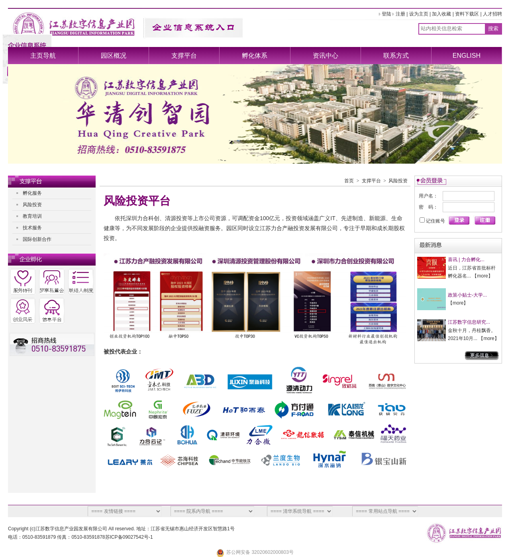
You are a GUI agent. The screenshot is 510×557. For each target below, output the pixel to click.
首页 (349, 181)
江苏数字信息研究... (469, 322)
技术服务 (32, 228)
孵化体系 (254, 55)
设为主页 (418, 14)
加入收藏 (441, 14)
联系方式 (396, 55)
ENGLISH (467, 55)
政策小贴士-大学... (467, 295)
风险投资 (32, 204)
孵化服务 (32, 193)
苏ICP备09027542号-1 (129, 537)
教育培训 (32, 216)
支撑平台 (184, 55)
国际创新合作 (37, 239)
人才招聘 (492, 14)
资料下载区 (467, 14)
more (482, 276)
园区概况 (113, 55)
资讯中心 (325, 55)
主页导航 (43, 55)
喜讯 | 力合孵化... (466, 259)
